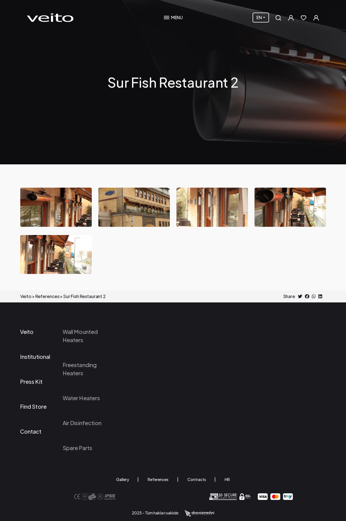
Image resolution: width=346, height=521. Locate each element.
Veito (15, 331)
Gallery (122, 479)
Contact (19, 431)
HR (227, 479)
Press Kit (19, 381)
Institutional (23, 356)
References (158, 479)
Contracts (196, 479)
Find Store (21, 406)
